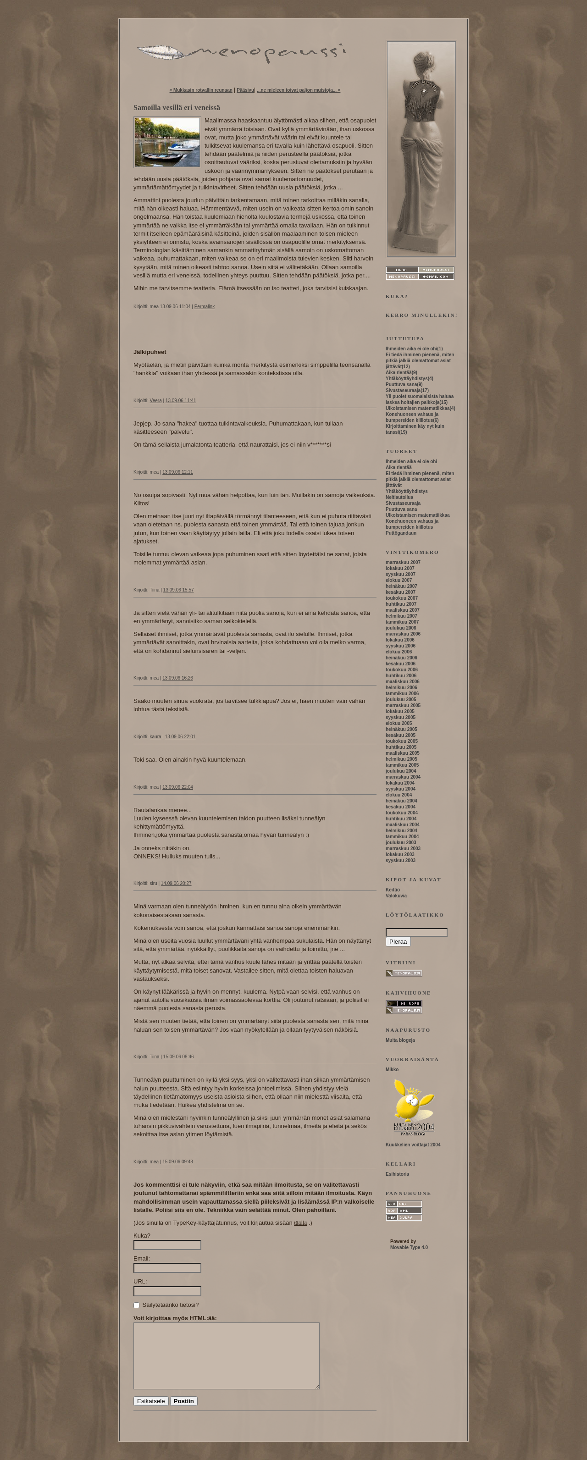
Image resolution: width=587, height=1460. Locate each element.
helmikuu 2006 (401, 687)
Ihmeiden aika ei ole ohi (411, 348)
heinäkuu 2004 (401, 800)
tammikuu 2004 (402, 836)
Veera (156, 400)
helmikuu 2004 (401, 830)
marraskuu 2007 (403, 562)
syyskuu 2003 (400, 860)
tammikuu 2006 (402, 693)
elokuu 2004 (399, 794)
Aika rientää (399, 372)
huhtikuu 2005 (401, 747)
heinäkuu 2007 (401, 586)
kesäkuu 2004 (400, 806)
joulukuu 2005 (401, 699)
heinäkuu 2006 (401, 657)
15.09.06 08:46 (178, 1056)
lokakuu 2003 (400, 854)
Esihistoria (397, 1174)
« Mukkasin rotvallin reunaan (201, 90)
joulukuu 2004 (401, 771)
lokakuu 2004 (400, 782)
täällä (300, 1222)
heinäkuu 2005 (401, 729)
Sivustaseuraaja (403, 390)
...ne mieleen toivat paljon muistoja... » (298, 90)
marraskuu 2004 (403, 777)
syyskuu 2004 (400, 788)
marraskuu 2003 (403, 848)
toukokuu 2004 (402, 812)
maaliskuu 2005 (403, 753)
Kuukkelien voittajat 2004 (413, 1144)
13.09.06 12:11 (177, 472)
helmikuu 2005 (401, 759)
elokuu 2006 (399, 651)
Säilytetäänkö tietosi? (166, 1304)
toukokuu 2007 (402, 598)
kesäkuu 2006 (400, 663)
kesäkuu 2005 (400, 735)
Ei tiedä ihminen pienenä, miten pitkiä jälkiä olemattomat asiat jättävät (420, 360)
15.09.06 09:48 (177, 1161)
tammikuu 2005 (402, 765)
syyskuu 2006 (400, 645)
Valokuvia (396, 895)
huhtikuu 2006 (401, 675)
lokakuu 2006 (400, 639)
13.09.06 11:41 (181, 400)
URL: (140, 1281)
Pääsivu (245, 90)
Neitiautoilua (399, 497)
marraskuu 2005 (403, 705)
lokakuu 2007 (400, 568)
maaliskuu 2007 (403, 610)
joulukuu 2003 (401, 842)
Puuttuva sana (401, 384)
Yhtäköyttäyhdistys (407, 378)
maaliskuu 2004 (403, 824)
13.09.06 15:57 (178, 589)
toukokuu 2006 (402, 669)
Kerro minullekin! (422, 315)
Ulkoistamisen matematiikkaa (418, 408)
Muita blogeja (400, 1040)
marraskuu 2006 (403, 633)
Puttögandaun (401, 533)
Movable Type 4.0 (409, 1247)
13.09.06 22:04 (177, 787)
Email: (141, 1258)
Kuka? (141, 1235)
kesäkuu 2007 (400, 592)
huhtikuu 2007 (401, 604)
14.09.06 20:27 (176, 883)
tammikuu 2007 (402, 622)
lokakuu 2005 (400, 711)
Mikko (392, 1069)
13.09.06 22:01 (180, 736)
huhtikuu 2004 (401, 818)
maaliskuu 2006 (403, 681)
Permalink (204, 306)
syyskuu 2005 (400, 717)
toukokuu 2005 (402, 741)
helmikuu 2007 (401, 616)
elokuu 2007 (399, 580)
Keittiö (393, 889)
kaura (155, 736)
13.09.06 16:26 (177, 677)
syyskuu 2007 (400, 574)
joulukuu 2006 (401, 627)
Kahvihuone (409, 992)
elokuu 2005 (399, 723)
